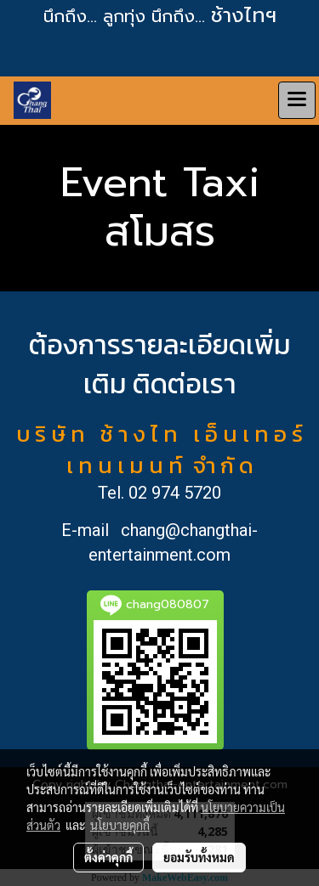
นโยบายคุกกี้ (120, 824)
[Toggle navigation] (297, 100)
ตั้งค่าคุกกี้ (108, 857)
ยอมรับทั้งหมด (199, 857)
